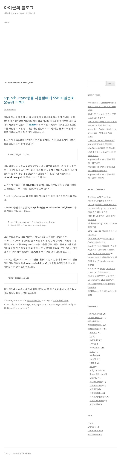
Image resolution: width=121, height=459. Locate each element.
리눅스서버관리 (34, 300)
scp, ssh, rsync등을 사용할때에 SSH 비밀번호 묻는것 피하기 (39, 99)
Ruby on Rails (96, 370)
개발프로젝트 (96, 385)
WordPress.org (95, 434)
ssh (48, 304)
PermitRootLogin (22, 304)
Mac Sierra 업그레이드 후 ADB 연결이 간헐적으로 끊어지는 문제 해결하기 (102, 152)
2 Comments (10, 109)
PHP (92, 366)
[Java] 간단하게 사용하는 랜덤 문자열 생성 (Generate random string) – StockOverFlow (102, 249)
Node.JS (93, 355)
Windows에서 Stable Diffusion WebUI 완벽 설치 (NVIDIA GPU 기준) (102, 106)
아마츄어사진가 (95, 317)
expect (32, 124)
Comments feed (95, 430)
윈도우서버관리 (97, 400)
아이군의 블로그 (19, 7)
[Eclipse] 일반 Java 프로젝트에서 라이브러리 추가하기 (101, 283)
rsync (39, 304)
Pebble (93, 362)
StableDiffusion (97, 374)
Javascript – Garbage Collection (102, 129)
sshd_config (67, 304)
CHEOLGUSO (94, 238)
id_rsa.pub (9, 304)
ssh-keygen (56, 304)
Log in (90, 423)
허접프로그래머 (95, 328)
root (34, 304)
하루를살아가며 (95, 325)
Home (6, 22)
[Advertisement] (60, 53)
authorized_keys (60, 300)
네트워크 (94, 389)
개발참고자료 (96, 381)
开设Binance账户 (95, 197)
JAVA (92, 343)
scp (44, 304)
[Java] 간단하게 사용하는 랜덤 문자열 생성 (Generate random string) (102, 261)
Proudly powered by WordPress (17, 453)
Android (93, 332)
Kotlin (92, 351)
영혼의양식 (93, 321)
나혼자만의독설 (95, 313)
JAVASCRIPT (95, 347)
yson (90, 215)
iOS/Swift (94, 340)
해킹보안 (94, 404)
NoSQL (93, 359)
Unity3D (93, 377)
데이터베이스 (96, 392)
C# (91, 336)
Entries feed (93, 426)
